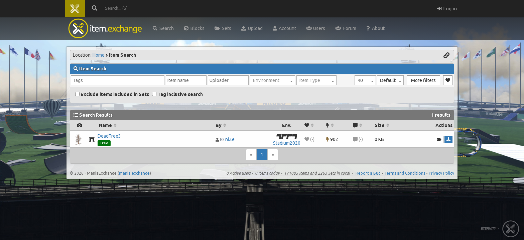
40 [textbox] (360, 80)
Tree (104, 143)
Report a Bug (368, 173)
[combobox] (365, 80)
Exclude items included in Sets (112, 94)
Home (99, 55)
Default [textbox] (388, 80)
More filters (423, 80)
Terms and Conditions (404, 173)
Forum (345, 28)
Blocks (194, 28)
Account (284, 28)
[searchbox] (117, 80)
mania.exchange (134, 173)
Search (163, 28)
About (375, 28)
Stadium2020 (286, 143)
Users (315, 28)
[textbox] (272, 80)
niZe (230, 139)
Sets (223, 28)
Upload (252, 28)
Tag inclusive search (177, 94)
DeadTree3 (109, 136)
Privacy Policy (441, 173)
